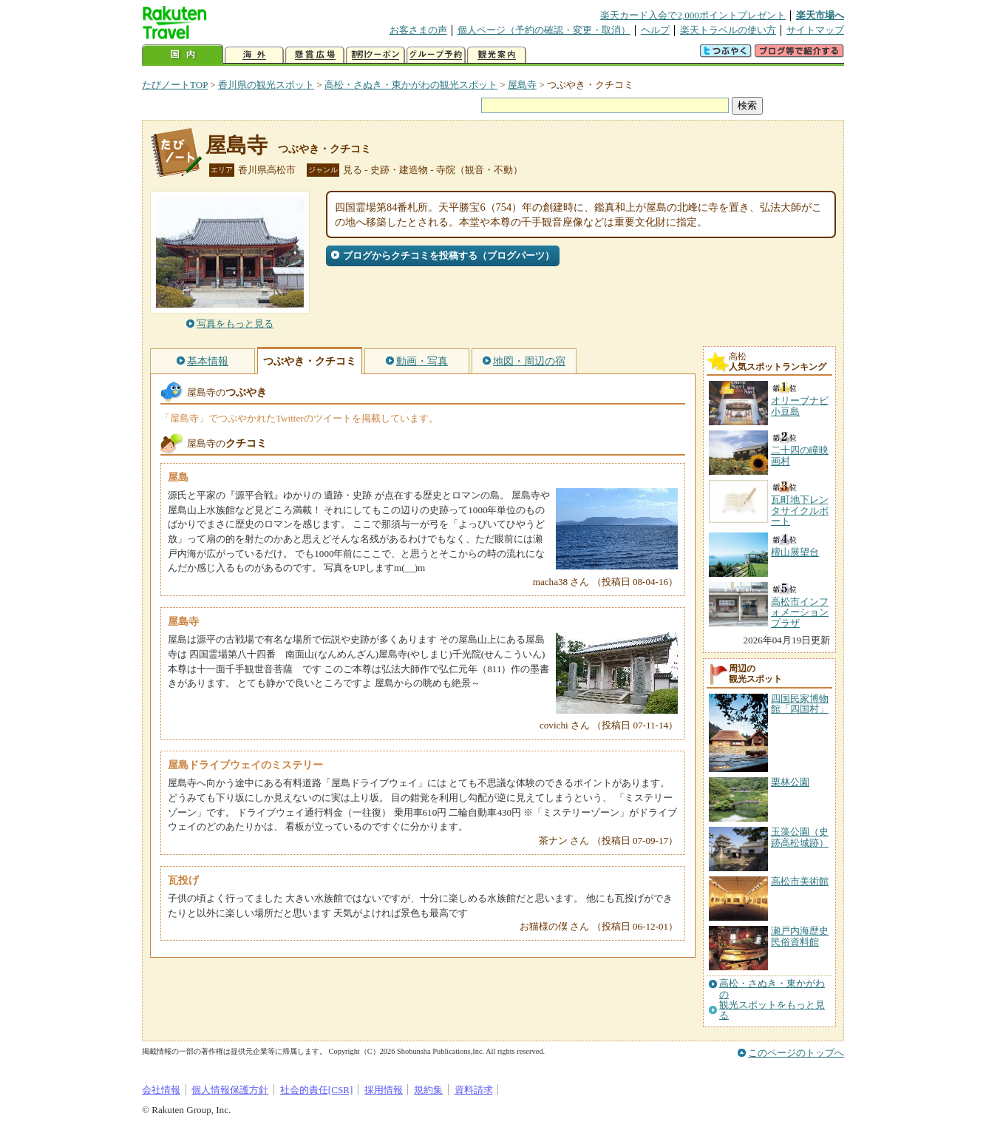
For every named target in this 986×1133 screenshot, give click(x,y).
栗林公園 (790, 782)
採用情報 (383, 1089)
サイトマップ (815, 29)
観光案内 (496, 55)
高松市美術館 (800, 881)
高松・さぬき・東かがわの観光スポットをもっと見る (772, 999)
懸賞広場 (314, 55)
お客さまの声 (418, 29)
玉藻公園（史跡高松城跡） (800, 837)
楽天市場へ (820, 15)
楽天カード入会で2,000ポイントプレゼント (693, 15)
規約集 (428, 1089)
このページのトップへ (796, 1052)
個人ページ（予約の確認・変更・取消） (544, 29)
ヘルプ (655, 29)
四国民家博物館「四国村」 (800, 703)
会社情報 (161, 1089)
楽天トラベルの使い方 (728, 29)
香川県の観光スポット (266, 84)
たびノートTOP (175, 84)
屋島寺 (522, 84)
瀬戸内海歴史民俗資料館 (800, 936)
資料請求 (474, 1089)
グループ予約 (436, 55)
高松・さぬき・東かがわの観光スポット (410, 84)
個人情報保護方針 (229, 1089)
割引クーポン (375, 55)
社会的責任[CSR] (316, 1089)
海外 (254, 55)
